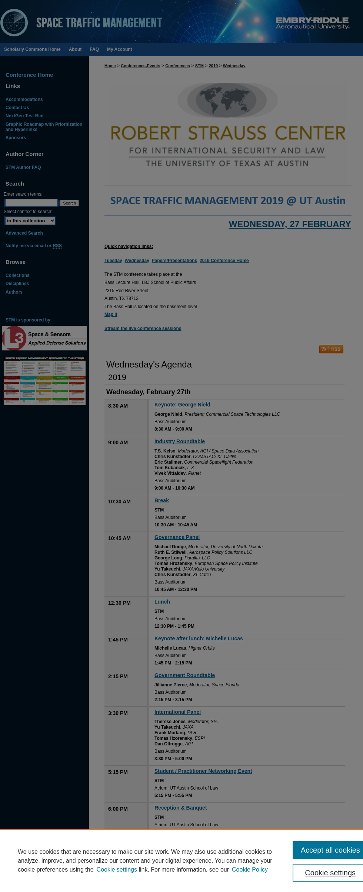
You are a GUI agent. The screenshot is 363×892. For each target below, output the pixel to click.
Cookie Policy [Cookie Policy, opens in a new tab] (250, 869)
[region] (181, 860)
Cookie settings (117, 869)
